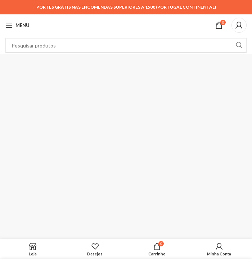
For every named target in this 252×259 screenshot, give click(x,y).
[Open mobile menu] (17, 25)
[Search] (126, 45)
